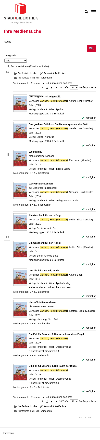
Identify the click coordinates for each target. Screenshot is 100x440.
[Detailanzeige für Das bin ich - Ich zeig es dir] (44, 270)
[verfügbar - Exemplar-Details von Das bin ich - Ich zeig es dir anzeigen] (89, 296)
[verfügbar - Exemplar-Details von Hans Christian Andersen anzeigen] (89, 328)
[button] (91, 48)
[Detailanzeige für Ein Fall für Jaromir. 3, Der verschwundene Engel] (56, 334)
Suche (7, 41)
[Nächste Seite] (52, 87)
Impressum (8, 433)
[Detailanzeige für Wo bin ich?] (35, 151)
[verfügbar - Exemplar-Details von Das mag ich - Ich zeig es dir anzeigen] (89, 118)
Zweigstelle (10, 55)
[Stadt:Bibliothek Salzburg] (21, 13)
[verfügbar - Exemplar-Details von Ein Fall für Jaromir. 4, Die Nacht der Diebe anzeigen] (89, 391)
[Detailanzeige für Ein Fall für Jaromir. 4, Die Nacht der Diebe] (53, 366)
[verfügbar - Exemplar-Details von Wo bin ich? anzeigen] (89, 177)
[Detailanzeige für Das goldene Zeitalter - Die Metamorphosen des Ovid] (58, 124)
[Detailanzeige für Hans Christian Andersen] (43, 302)
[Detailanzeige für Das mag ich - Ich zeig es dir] (45, 96)
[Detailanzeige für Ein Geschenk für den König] (44, 215)
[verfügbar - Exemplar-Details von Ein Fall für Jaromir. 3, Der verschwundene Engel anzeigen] (89, 360)
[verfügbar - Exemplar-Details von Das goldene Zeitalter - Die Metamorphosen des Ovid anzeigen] (89, 145)
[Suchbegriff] (45, 48)
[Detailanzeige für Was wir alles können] (41, 183)
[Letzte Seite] (57, 87)
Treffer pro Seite (87, 87)
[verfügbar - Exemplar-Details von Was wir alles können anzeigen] (89, 209)
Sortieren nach (20, 83)
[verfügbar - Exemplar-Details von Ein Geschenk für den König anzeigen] (89, 237)
